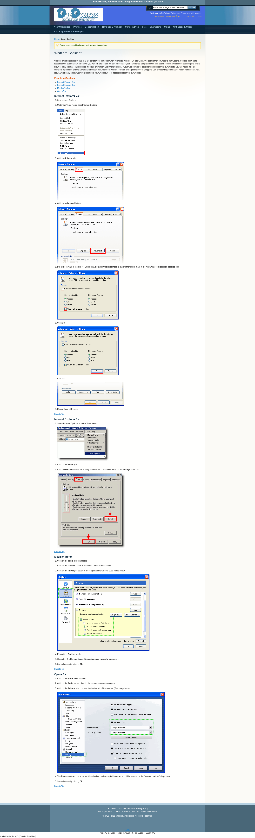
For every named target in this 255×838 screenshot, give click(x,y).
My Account (159, 16)
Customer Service (126, 808)
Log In (198, 16)
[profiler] (127, 830)
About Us (112, 808)
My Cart (181, 16)
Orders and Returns (148, 811)
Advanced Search (130, 811)
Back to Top (59, 414)
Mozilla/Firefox (63, 88)
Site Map (102, 811)
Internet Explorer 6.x (66, 85)
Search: (151, 7)
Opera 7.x (61, 91)
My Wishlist (170, 16)
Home (56, 39)
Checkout (190, 16)
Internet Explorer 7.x (66, 82)
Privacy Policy (142, 808)
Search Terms (114, 811)
